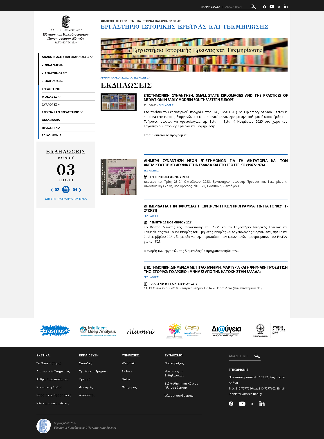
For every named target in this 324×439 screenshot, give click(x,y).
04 (77, 189)
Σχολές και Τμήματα (93, 371)
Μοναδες (50, 97)
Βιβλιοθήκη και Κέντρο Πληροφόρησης (181, 385)
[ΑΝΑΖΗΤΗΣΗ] (241, 6)
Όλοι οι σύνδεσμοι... (179, 396)
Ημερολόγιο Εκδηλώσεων (174, 373)
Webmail (128, 363)
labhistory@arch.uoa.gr (245, 394)
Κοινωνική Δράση (49, 387)
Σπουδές (85, 363)
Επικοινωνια (51, 135)
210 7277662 (267, 388)
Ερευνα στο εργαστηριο (61, 112)
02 (54, 189)
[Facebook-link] (264, 7)
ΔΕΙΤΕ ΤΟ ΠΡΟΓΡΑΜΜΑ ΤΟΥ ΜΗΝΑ (66, 198)
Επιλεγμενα (54, 65)
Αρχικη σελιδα (210, 7)
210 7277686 (244, 388)
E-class (127, 371)
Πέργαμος (129, 387)
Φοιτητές (86, 387)
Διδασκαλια (51, 120)
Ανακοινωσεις (56, 73)
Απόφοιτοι (87, 395)
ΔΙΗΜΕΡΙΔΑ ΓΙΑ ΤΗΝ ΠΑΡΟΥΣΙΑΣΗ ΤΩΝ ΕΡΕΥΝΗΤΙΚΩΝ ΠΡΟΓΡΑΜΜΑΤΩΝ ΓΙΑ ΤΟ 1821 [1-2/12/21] (216, 208)
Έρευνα (84, 379)
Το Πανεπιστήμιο (49, 363)
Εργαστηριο (51, 89)
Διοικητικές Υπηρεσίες (53, 371)
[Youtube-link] (272, 7)
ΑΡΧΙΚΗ (105, 77)
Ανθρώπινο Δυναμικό (52, 379)
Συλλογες (50, 104)
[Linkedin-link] (286, 7)
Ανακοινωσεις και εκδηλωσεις (129, 77)
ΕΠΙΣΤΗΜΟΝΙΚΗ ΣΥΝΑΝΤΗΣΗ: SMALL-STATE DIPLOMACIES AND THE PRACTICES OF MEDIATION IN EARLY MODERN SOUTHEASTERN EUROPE (216, 97)
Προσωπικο (51, 128)
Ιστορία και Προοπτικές (53, 395)
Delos (126, 379)
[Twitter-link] (279, 7)
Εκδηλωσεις (54, 81)
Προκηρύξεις (174, 363)
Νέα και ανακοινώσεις (52, 403)
